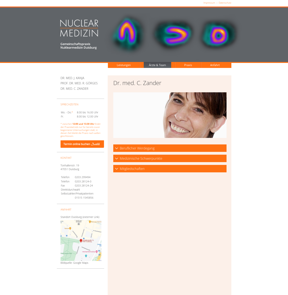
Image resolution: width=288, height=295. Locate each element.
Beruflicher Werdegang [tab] (134, 148)
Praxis (188, 65)
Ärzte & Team (157, 65)
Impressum (209, 2)
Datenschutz (225, 2)
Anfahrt (215, 65)
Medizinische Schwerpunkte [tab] (138, 158)
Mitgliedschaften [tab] (130, 168)
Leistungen (124, 65)
